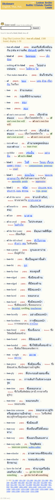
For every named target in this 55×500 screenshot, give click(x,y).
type (38, 191)
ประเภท (42, 187)
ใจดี (27, 162)
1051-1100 (33, 487)
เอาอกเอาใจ (13, 178)
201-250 (37, 480)
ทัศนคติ (32, 50)
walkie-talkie (34, 447)
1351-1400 (44, 489)
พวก (49, 187)
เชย (24, 243)
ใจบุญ (43, 162)
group (44, 191)
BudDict (29, 5)
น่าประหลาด (34, 200)
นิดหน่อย (30, 56)
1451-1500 (16, 491)
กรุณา (18, 165)
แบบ (18, 191)
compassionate (36, 165)
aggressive (41, 181)
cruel (15, 169)
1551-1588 (34, 491)
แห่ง (39, 81)
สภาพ (32, 354)
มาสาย (28, 215)
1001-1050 (23, 487)
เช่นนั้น (30, 152)
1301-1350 (34, 489)
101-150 (22, 480)
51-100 (15, 480)
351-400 (14, 483)
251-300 (45, 480)
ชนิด (25, 187)
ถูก (25, 265)
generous (48, 165)
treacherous (36, 308)
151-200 (30, 480)
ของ (23, 80)
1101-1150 (42, 487)
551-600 (44, 483)
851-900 (44, 485)
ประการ (11, 191)
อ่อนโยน (29, 174)
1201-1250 (16, 489)
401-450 (21, 483)
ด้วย (44, 81)
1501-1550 (25, 491)
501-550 (36, 483)
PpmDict (48, 5)
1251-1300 (25, 489)
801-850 (36, 485)
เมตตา (10, 165)
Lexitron (40, 2)
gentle (25, 181)
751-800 (29, 485)
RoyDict (48, 2)
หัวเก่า (17, 243)
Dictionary (8, 3)
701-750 (21, 485)
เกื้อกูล (50, 162)
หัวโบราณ (39, 240)
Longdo (48, 7)
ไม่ (37, 68)
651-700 (14, 485)
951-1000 (14, 487)
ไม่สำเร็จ (18, 225)
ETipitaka (38, 5)
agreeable (16, 181)
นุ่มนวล (48, 175)
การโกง (34, 324)
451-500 (29, 483)
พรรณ (25, 191)
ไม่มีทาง (30, 68)
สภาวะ (17, 358)
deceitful (16, 308)
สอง (24, 102)
